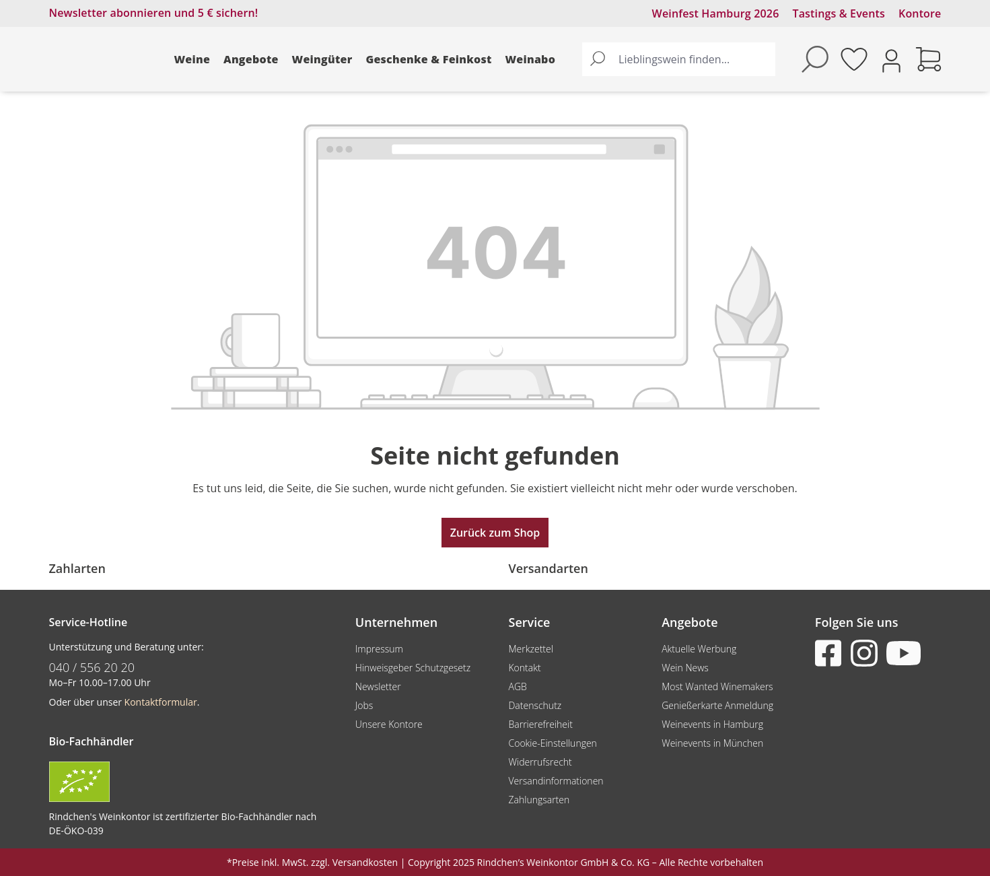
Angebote (251, 59)
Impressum (379, 648)
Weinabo (530, 59)
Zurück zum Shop (495, 532)
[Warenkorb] (929, 59)
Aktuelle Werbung (699, 648)
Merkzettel (530, 648)
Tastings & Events (838, 13)
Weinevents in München (712, 743)
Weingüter (322, 59)
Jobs (364, 705)
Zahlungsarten (538, 799)
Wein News (685, 667)
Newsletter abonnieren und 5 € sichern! (153, 12)
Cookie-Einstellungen (552, 743)
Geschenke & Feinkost (428, 59)
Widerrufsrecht (539, 761)
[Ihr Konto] (891, 59)
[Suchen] (597, 59)
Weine (192, 59)
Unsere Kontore (389, 724)
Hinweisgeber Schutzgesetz (412, 667)
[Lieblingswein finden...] (693, 59)
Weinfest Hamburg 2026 (715, 13)
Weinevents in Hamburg (712, 724)
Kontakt (524, 667)
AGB (517, 686)
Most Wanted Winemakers (717, 686)
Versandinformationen (555, 780)
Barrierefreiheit (540, 724)
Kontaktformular (161, 702)
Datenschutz (534, 705)
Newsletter (378, 686)
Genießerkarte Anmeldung (717, 705)
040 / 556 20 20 (92, 667)
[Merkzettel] (854, 59)
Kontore (919, 13)
